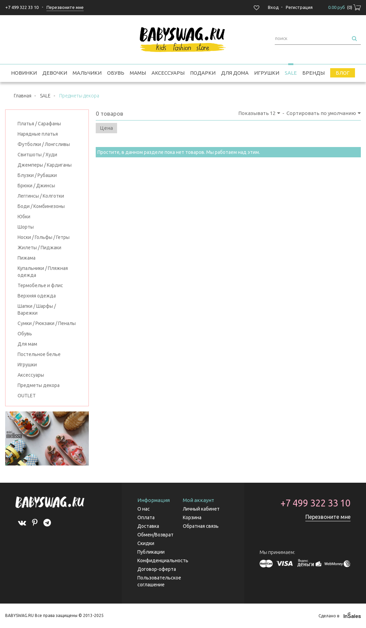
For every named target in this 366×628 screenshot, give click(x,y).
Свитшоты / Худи (37, 154)
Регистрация (299, 7)
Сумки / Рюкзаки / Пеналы (47, 323)
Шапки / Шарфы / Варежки (37, 309)
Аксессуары (168, 73)
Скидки (145, 543)
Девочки (54, 73)
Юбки (24, 216)
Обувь (115, 73)
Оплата (146, 517)
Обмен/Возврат (155, 534)
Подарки (203, 73)
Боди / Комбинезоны (41, 206)
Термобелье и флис (40, 285)
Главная (22, 95)
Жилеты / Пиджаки (39, 247)
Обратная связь (201, 526)
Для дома (235, 73)
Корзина (192, 517)
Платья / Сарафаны (39, 123)
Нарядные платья (38, 134)
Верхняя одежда (37, 296)
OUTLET (27, 395)
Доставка (148, 526)
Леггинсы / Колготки (41, 196)
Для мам (27, 344)
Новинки (24, 73)
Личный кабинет (201, 509)
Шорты (26, 227)
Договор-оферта (156, 569)
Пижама (26, 258)
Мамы (138, 73)
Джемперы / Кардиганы (45, 165)
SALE (291, 73)
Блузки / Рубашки (37, 175)
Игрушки (266, 73)
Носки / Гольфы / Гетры (44, 237)
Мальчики (87, 73)
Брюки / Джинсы (36, 185)
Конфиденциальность (162, 560)
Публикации (151, 552)
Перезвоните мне (328, 517)
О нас (143, 509)
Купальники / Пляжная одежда (43, 271)
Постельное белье (39, 354)
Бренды (313, 73)
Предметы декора (39, 385)
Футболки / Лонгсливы (44, 144)
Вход (273, 7)
